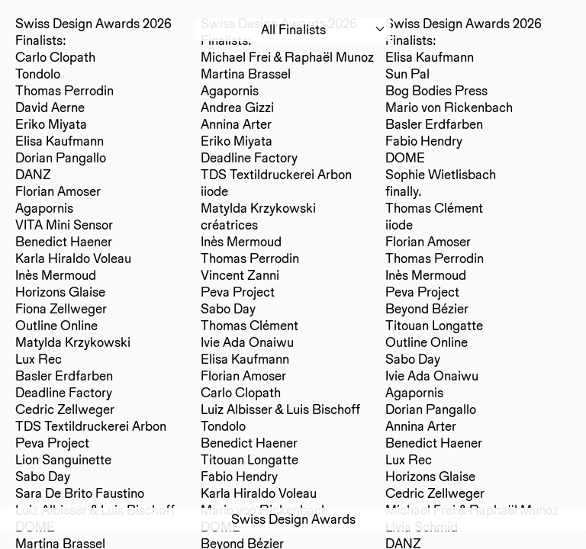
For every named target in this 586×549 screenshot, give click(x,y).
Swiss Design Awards (293, 519)
